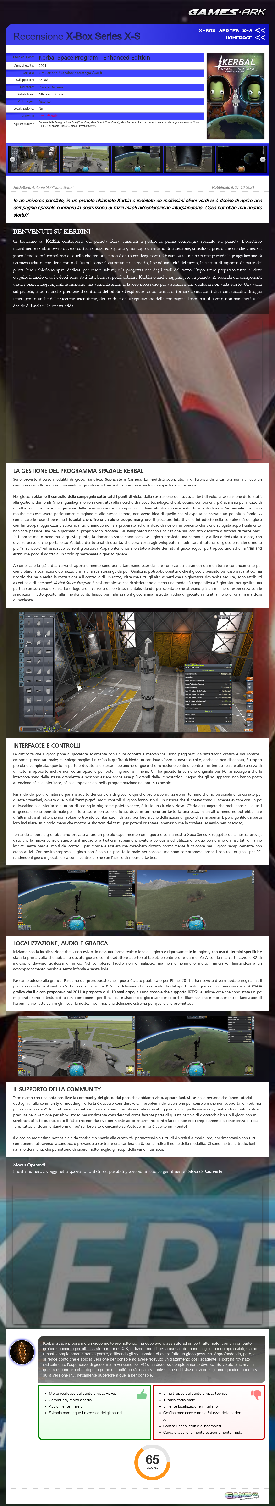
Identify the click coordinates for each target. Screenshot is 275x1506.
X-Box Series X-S (225, 30)
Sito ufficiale (48, 116)
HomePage (239, 37)
